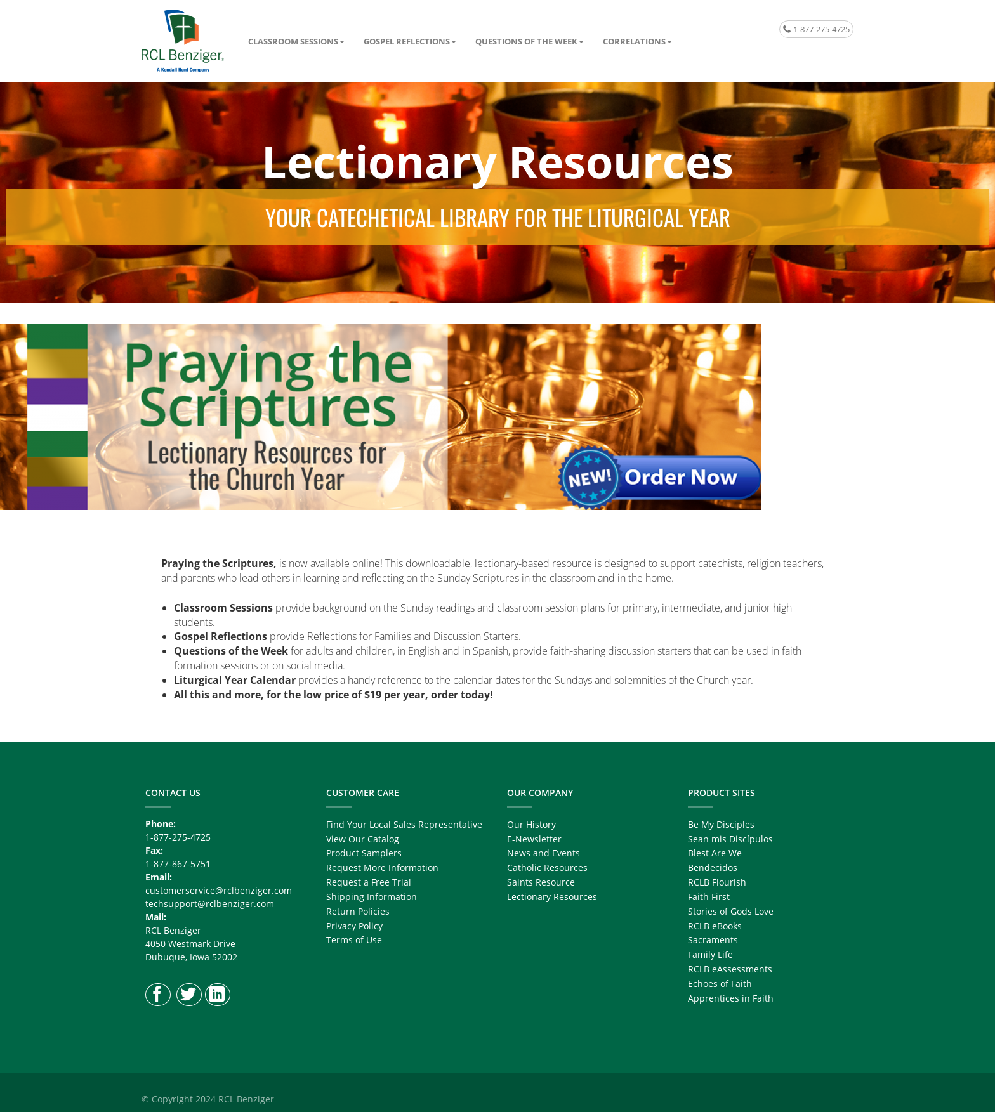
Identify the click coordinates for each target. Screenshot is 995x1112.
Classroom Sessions (293, 41)
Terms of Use (354, 940)
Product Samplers (364, 853)
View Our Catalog (362, 839)
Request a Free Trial (368, 882)
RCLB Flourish (717, 882)
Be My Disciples (721, 824)
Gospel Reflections (407, 41)
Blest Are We (715, 853)
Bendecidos (712, 867)
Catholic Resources (547, 867)
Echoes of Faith (720, 984)
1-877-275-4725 (816, 29)
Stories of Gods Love (731, 911)
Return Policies (358, 911)
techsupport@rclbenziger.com (209, 904)
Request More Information (382, 867)
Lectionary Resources (552, 897)
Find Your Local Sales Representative (404, 824)
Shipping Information (371, 897)
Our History (531, 824)
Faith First (709, 897)
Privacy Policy (354, 926)
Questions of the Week (526, 41)
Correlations (634, 41)
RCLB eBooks (715, 926)
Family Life (710, 954)
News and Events (543, 853)
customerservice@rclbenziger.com (218, 890)
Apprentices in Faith (731, 998)
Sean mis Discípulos (730, 839)
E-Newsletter (534, 839)
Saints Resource (541, 882)
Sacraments (713, 940)
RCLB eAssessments (730, 969)
